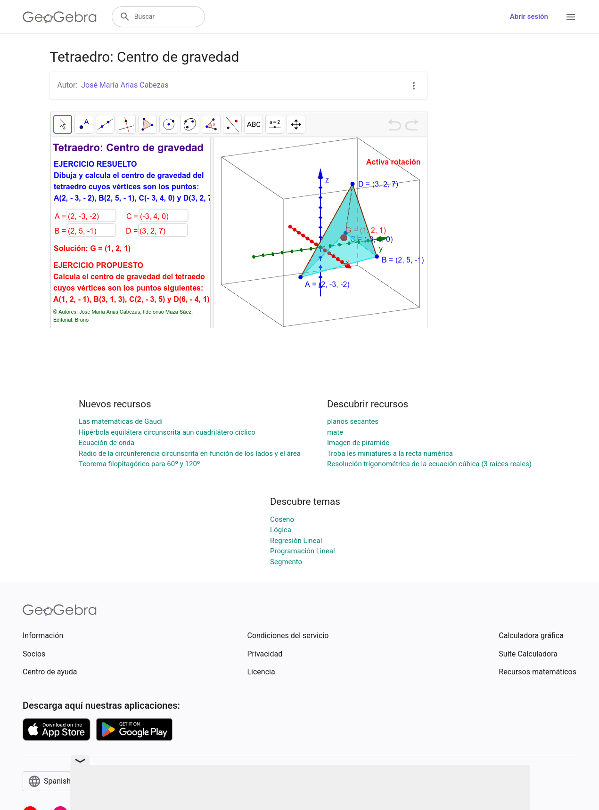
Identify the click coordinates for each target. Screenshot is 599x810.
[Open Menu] (570, 17)
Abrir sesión (529, 16)
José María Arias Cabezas (125, 85)
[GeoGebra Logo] (60, 17)
